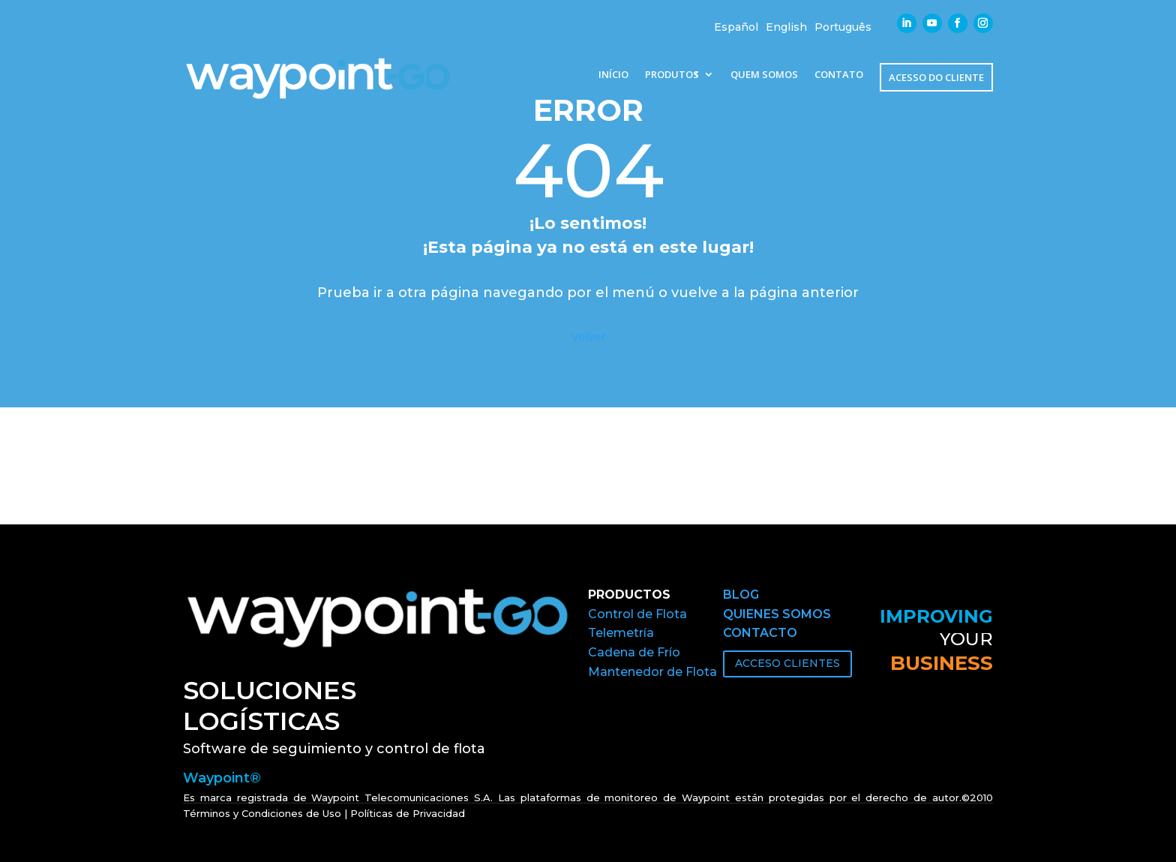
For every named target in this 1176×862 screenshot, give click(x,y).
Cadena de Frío (634, 652)
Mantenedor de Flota (652, 672)
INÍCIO (613, 75)
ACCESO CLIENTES (787, 663)
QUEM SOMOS (764, 75)
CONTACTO (760, 633)
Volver (588, 337)
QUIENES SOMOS (777, 614)
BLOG (741, 594)
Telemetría (621, 633)
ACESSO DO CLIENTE (936, 77)
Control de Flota (637, 614)
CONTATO (838, 75)
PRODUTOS (672, 75)
